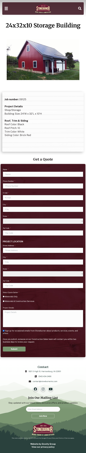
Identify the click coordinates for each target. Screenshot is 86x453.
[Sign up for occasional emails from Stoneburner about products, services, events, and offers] (3, 331)
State (5, 216)
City (4, 204)
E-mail (5, 193)
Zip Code (6, 228)
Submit (14, 349)
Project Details (8, 308)
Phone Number (8, 181)
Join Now (43, 416)
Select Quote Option (10, 292)
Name (5, 169)
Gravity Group (49, 444)
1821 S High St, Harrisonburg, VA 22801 (45, 371)
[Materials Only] (3, 296)
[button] (79, 8)
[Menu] (6, 8)
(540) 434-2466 (45, 376)
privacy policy (48, 447)
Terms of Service (64, 438)
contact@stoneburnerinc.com (45, 381)
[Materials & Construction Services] (3, 301)
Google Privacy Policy (48, 438)
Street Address (8, 245)
